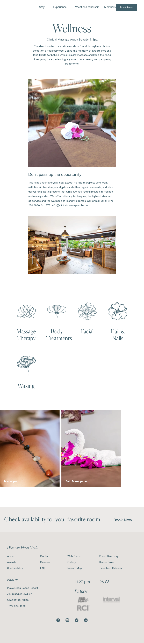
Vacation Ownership (87, 7)
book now (122, 519)
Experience (60, 7)
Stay (42, 7)
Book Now (126, 7)
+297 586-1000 (16, 605)
